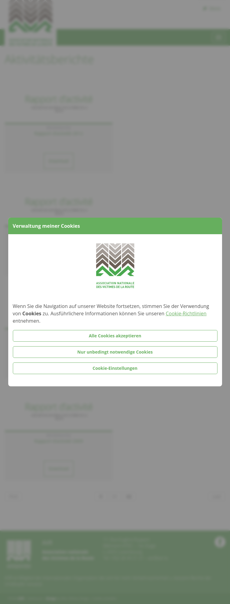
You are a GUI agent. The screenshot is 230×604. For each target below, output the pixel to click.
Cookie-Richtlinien (186, 313)
